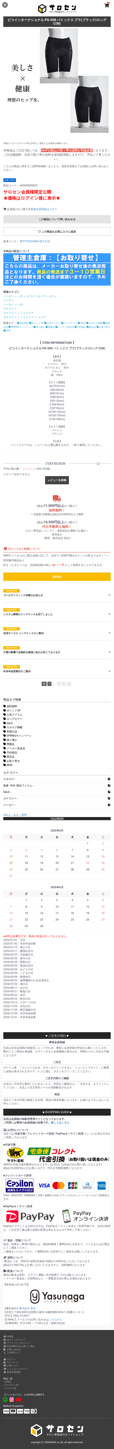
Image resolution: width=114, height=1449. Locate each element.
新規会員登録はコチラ (44, 209)
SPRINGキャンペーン (17, 735)
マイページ (10, 1362)
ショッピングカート (15, 1369)
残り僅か (10, 739)
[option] (57, 81)
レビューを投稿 (57, 480)
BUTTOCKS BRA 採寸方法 (35, 241)
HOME (8, 1336)
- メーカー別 (9, 1388)
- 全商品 (7, 1381)
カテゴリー (10, 798)
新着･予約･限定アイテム (18, 785)
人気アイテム (12, 714)
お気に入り (10, 1365)
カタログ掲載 (12, 727)
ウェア (42, 317)
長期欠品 (10, 731)
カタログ (9, 779)
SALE (8, 723)
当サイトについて (14, 1339)
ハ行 (20, 296)
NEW (7, 765)
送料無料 (10, 706)
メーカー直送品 (14, 748)
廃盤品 (9, 744)
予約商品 (10, 752)
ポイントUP (11, 710)
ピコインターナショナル (41, 296)
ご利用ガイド (12, 1352)
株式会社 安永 (27, 1308)
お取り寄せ (11, 761)
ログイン (9, 1359)
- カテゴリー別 (10, 1385)
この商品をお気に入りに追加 (57, 231)
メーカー (9, 805)
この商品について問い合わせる (57, 219)
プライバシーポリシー (16, 1343)
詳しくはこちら (60, 1122)
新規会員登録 (12, 1372)
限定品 (9, 756)
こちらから (55, 1319)
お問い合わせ (12, 1349)
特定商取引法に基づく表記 (19, 1346)
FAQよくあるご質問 (15, 815)
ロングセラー (12, 718)
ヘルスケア (27, 313)
